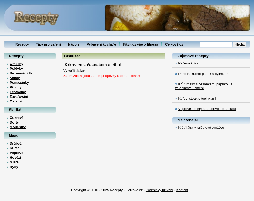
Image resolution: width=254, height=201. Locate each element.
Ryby (14, 167)
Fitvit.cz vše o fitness (140, 44)
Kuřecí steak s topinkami (197, 98)
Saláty (15, 78)
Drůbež (16, 143)
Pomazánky (19, 83)
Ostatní (16, 101)
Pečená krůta (188, 63)
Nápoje (73, 44)
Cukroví (16, 118)
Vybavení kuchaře (101, 44)
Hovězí (15, 157)
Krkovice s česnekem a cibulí (93, 65)
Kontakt (182, 190)
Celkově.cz (174, 44)
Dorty (14, 122)
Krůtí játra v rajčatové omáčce (201, 127)
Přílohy (16, 87)
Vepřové (16, 153)
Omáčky (16, 64)
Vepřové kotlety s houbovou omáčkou (207, 109)
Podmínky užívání (159, 190)
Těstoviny (18, 92)
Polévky (16, 68)
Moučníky (18, 127)
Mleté (14, 162)
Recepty (22, 44)
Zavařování (19, 97)
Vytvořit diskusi (74, 71)
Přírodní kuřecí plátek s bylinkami (203, 74)
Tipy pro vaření (48, 44)
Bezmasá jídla (21, 73)
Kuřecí (15, 148)
